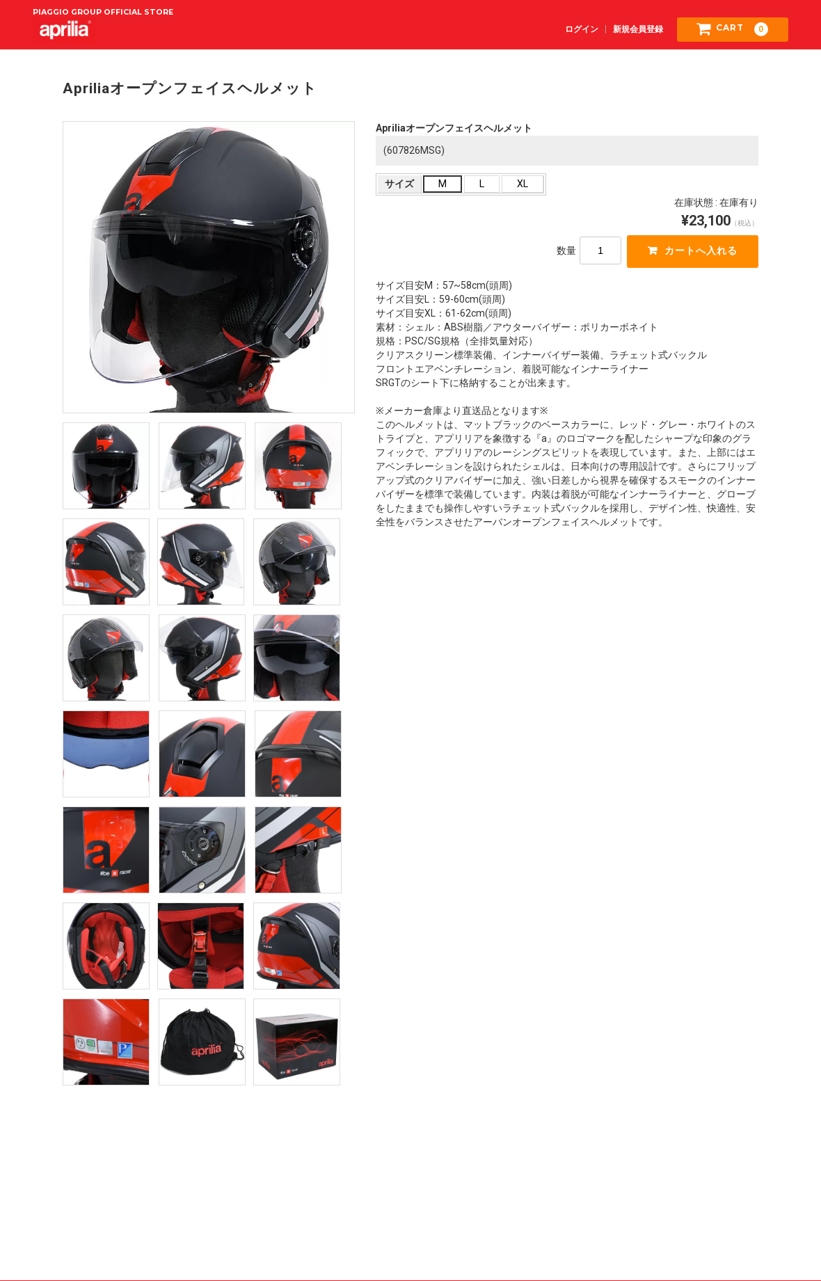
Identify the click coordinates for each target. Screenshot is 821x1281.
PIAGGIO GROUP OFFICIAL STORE (103, 11)
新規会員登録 (638, 28)
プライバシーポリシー (410, 1192)
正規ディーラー (410, 1237)
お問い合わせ (574, 1192)
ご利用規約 (82, 1192)
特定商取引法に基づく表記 (246, 1192)
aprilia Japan (410, 1220)
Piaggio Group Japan (739, 1192)
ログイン (581, 28)
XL (522, 184)
